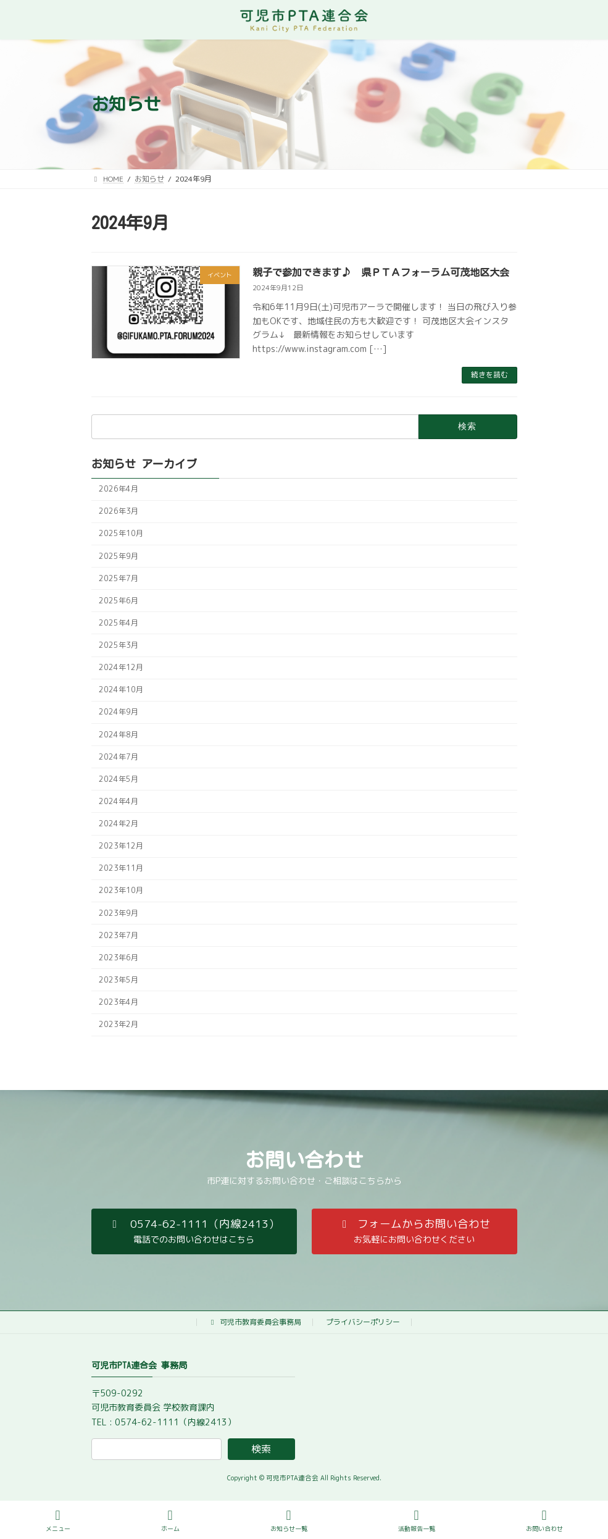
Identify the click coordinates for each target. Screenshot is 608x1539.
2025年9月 (118, 555)
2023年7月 (118, 935)
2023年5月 (118, 980)
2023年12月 (121, 846)
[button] (194, 1231)
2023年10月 (121, 890)
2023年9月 (118, 912)
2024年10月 (121, 689)
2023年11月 (121, 868)
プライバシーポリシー (363, 1322)
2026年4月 (118, 489)
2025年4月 (118, 623)
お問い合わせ (544, 1521)
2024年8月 (118, 734)
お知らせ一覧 (288, 1521)
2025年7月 (118, 578)
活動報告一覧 (416, 1521)
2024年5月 (118, 779)
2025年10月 (121, 533)
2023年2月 (118, 1024)
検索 (261, 1449)
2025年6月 (118, 600)
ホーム (170, 1521)
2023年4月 (118, 1002)
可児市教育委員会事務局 (255, 1322)
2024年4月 (118, 801)
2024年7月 (118, 757)
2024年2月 (118, 823)
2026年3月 (118, 511)
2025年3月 (118, 645)
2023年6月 (118, 957)
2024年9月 (118, 712)
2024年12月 (121, 667)
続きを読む (489, 374)
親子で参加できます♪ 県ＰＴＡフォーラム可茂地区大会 (380, 272)
